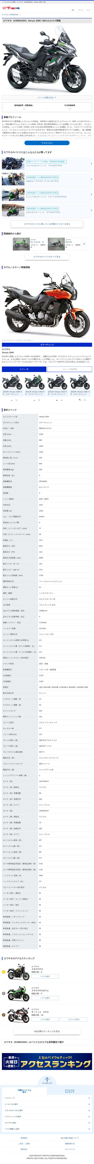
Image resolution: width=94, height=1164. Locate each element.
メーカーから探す (11, 1104)
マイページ (81, 10)
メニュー (88, 10)
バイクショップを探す (13, 1117)
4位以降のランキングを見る (47, 1031)
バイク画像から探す (12, 1129)
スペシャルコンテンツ (69, 1091)
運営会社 (24, 1149)
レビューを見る (73, 1019)
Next (84, 244)
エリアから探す (10, 1123)
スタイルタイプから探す (14, 1110)
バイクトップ (10, 1098)
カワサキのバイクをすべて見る (46, 257)
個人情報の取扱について (70, 1138)
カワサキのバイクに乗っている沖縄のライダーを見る (47, 224)
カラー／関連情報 (70, 369)
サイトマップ (70, 1149)
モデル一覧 (24, 369)
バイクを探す (45, 976)
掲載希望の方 (70, 1144)
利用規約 (24, 1138)
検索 (73, 10)
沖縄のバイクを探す (24, 1091)
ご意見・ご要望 (24, 1144)
